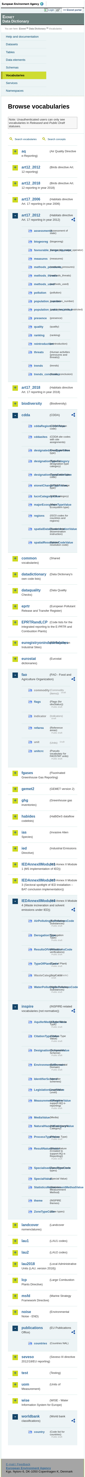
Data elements (15, 59)
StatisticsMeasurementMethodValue (41, 1187)
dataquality (31, 590)
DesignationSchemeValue (41, 1050)
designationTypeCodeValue (41, 474)
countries (40, 1343)
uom (25, 1384)
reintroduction (41, 343)
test (25, 1373)
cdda (26, 415)
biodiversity (32, 403)
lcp (24, 1280)
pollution (40, 292)
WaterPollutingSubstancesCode (41, 987)
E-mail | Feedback (18, 1464)
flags (37, 701)
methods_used (41, 284)
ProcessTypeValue (41, 1136)
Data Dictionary (37, 28)
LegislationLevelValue (41, 1089)
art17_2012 (31, 215)
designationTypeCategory (41, 461)
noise (26, 1312)
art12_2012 (31, 167)
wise (25, 1400)
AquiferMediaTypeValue (41, 1022)
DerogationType (41, 935)
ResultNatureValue (41, 1148)
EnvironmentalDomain (41, 1064)
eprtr (26, 606)
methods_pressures (41, 267)
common (29, 558)
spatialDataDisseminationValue (41, 529)
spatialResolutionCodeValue (41, 542)
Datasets (12, 44)
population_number (41, 301)
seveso (28, 1357)
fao (24, 675)
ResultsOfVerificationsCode (41, 949)
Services (11, 83)
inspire (27, 1006)
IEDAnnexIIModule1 (35, 864)
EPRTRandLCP (35, 622)
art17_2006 (31, 199)
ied (24, 848)
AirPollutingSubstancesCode (41, 921)
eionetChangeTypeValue (41, 485)
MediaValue (41, 1117)
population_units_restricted (41, 309)
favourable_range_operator (41, 250)
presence (40, 318)
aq (24, 151)
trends (38, 365)
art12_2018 (31, 183)
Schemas (12, 67)
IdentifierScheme (41, 1079)
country (39, 1432)
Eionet (22, 28)
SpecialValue (41, 1178)
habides (28, 816)
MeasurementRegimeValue (41, 1100)
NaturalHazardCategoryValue (41, 1126)
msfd (26, 1296)
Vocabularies (15, 75)
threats (39, 352)
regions (39, 515)
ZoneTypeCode (41, 1211)
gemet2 (28, 789)
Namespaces (15, 90)
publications (32, 1328)
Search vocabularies (26, 139)
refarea (39, 727)
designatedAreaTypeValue (41, 450)
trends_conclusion (41, 374)
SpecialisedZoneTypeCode (41, 1168)
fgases (27, 773)
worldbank (31, 1416)
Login (51, 10)
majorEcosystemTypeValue (41, 504)
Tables (10, 52)
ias (24, 832)
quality (38, 326)
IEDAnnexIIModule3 (35, 880)
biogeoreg (41, 241)
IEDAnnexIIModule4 (35, 901)
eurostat (29, 659)
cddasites (40, 437)
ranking (39, 335)
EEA (24, 4)
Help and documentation (22, 36)
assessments (41, 230)
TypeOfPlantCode (41, 963)
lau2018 (28, 1264)
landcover (30, 1225)
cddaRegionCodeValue (41, 426)
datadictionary (34, 574)
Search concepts (57, 139)
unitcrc (39, 751)
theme (38, 1200)
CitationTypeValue (41, 1036)
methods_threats (41, 275)
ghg (25, 800)
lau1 (25, 1241)
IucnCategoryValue (41, 496)
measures (41, 258)
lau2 (25, 1252)
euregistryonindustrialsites (35, 643)
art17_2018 (31, 387)
